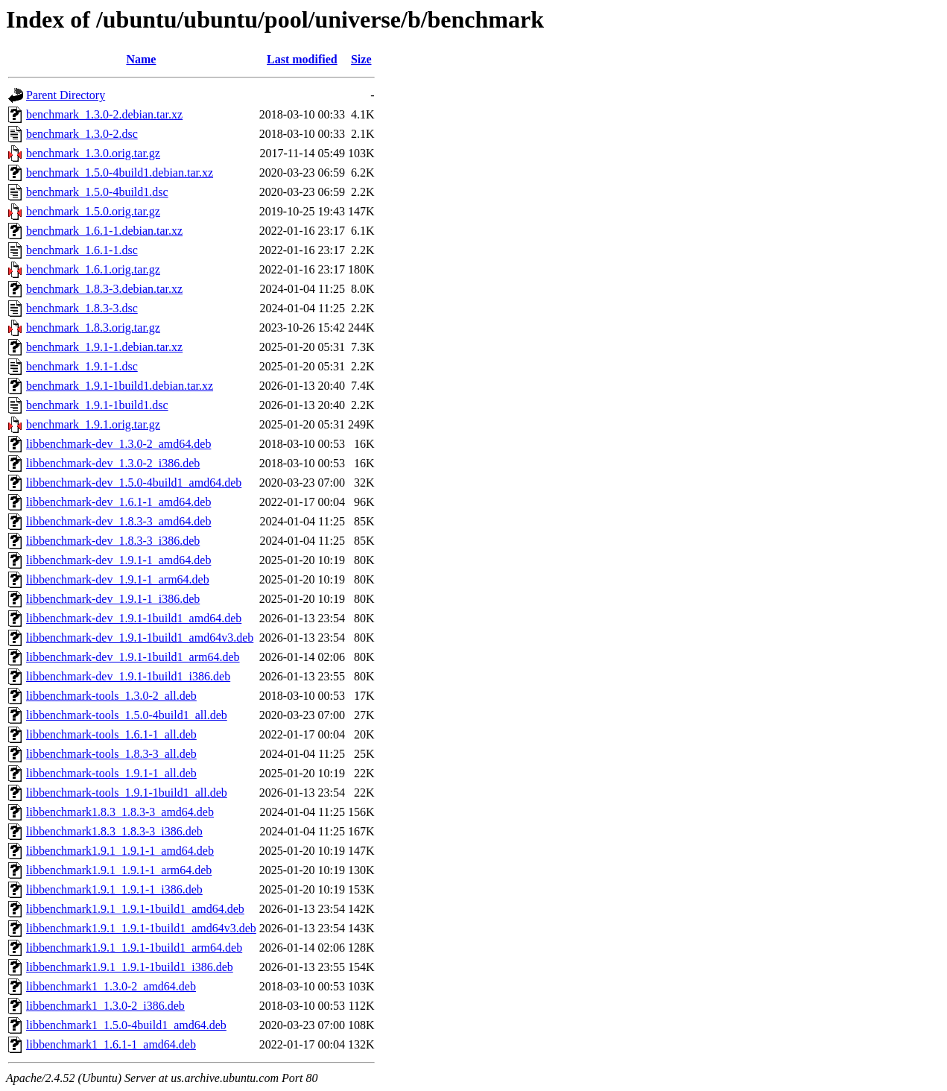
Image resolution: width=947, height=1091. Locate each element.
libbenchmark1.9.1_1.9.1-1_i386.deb (114, 889)
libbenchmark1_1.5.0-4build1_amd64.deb (126, 1025)
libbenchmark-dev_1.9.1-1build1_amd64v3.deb (139, 637)
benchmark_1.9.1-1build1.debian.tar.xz (119, 385)
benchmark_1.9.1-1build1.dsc (97, 405)
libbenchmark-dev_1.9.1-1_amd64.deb (118, 560)
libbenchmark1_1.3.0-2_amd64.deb (111, 986)
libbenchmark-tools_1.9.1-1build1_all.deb (126, 792)
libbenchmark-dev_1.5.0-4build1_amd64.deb (133, 482)
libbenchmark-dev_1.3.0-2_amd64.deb (118, 443)
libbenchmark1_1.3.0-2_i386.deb (105, 1005)
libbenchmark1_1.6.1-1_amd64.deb (111, 1044)
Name (141, 59)
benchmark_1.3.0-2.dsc (82, 133)
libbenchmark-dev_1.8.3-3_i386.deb (113, 540)
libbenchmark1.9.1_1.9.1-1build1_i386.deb (129, 967)
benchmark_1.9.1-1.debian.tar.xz (104, 347)
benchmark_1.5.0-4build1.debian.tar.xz (119, 172)
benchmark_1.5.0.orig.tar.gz (93, 211)
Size (361, 59)
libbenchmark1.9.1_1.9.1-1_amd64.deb (120, 850)
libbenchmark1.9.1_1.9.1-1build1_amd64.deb (135, 908)
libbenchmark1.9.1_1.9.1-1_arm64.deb (119, 870)
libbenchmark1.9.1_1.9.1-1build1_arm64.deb (134, 947)
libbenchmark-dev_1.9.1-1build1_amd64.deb (133, 618)
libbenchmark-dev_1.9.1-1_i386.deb (113, 598)
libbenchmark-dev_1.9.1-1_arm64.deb (117, 579)
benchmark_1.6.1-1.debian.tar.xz (104, 230)
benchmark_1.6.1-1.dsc (82, 250)
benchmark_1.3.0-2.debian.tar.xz (104, 114)
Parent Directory (65, 95)
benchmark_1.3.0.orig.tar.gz (93, 153)
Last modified (302, 59)
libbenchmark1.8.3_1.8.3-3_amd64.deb (120, 812)
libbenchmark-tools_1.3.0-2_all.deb (111, 695)
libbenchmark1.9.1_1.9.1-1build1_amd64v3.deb (141, 928)
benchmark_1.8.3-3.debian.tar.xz (104, 288)
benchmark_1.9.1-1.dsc (82, 366)
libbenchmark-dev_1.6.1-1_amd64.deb (118, 502)
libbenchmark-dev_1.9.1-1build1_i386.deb (128, 676)
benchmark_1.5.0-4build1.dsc (97, 192)
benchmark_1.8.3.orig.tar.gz (93, 327)
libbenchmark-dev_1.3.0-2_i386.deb (113, 463)
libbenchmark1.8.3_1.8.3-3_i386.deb (114, 831)
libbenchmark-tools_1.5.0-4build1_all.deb (126, 715)
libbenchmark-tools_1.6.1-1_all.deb (111, 734)
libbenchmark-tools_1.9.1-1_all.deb (111, 773)
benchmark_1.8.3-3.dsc (82, 308)
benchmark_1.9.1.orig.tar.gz (93, 424)
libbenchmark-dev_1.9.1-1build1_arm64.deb (133, 657)
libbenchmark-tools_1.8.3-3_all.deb (111, 753)
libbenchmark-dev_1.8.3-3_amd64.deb (118, 521)
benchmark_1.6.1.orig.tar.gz (93, 269)
